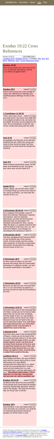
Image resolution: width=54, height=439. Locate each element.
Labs (39, 2)
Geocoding (23, 2)
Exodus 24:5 (9, 89)
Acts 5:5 (7, 162)
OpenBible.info (11, 2)
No (35, 89)
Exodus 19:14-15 (10, 380)
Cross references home (30, 61)
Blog (45, 2)
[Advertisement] (27, 24)
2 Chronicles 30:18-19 (13, 210)
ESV (17, 61)
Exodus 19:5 (9, 404)
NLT (47, 59)
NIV (39, 59)
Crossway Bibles (21, 435)
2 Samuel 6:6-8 (10, 332)
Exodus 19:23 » (22, 59)
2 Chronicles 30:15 (11, 235)
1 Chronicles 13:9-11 (12, 307)
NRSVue (11, 61)
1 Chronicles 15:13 (11, 283)
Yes (31, 89)
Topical (32, 2)
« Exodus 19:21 (9, 59)
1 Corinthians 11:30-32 (13, 114)
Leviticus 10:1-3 (10, 356)
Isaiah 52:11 (8, 186)
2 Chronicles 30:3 (11, 259)
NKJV (5, 61)
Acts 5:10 (7, 138)
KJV (43, 59)
